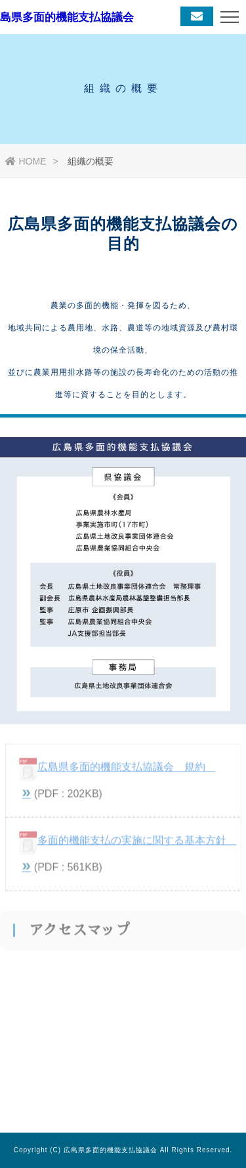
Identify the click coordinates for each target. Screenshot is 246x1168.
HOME (26, 161)
